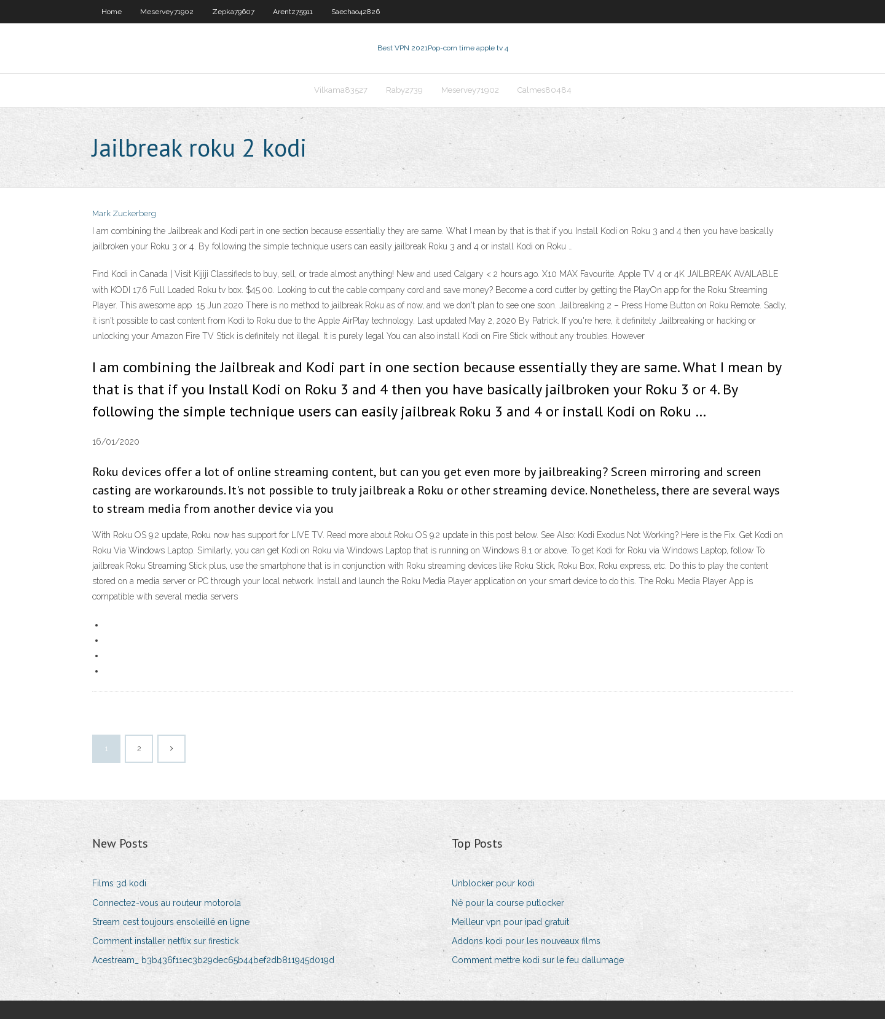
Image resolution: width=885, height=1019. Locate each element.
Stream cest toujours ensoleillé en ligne (171, 922)
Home (111, 11)
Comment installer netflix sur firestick (165, 941)
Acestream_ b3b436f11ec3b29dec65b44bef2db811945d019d (213, 960)
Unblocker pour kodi (493, 883)
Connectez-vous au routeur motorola (166, 903)
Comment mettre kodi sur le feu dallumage (538, 960)
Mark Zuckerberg (124, 213)
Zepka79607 (233, 11)
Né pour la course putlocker (508, 903)
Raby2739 (404, 90)
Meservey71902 (167, 11)
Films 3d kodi (119, 883)
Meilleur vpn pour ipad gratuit (510, 922)
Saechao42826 (355, 11)
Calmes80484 (544, 90)
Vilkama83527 (341, 90)
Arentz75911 (293, 11)
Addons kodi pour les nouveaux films (526, 941)
